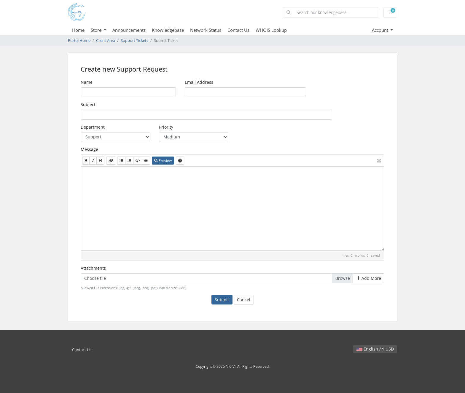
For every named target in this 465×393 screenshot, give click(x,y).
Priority (166, 127)
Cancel (243, 299)
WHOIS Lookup (271, 30)
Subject (88, 104)
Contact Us (238, 30)
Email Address (199, 82)
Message (89, 149)
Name (87, 82)
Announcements (129, 30)
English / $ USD (375, 349)
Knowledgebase (168, 30)
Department (93, 127)
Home (78, 30)
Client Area (105, 40)
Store (97, 30)
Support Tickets (134, 40)
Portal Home (79, 40)
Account (380, 30)
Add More (368, 278)
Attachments (93, 268)
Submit (222, 299)
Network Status (205, 30)
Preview (163, 160)
